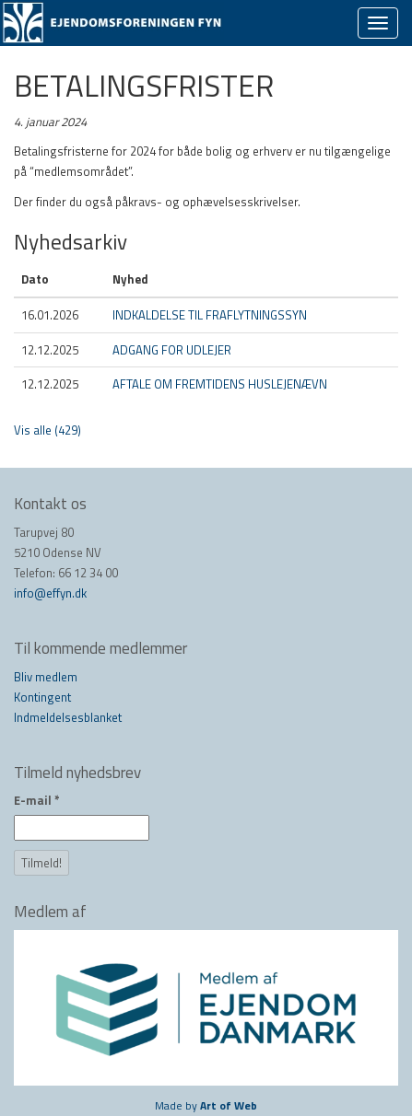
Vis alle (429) (47, 430)
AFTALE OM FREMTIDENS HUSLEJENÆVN (219, 384)
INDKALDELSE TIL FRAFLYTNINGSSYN (209, 315)
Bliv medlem (45, 677)
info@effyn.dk (50, 593)
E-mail (37, 800)
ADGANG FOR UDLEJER (171, 350)
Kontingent (42, 697)
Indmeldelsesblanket (68, 717)
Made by (206, 1105)
